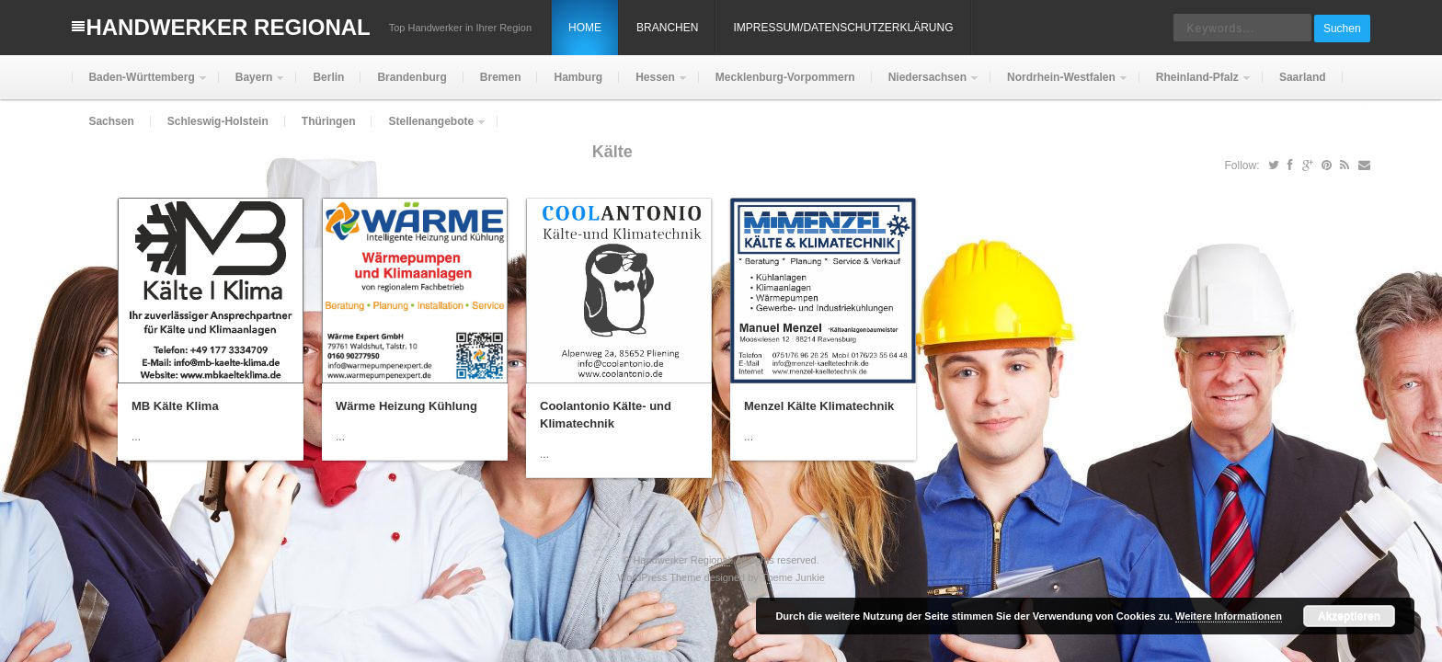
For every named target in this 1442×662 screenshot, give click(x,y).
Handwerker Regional (228, 27)
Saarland (1302, 77)
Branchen (667, 27)
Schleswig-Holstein (218, 121)
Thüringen (329, 121)
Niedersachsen (925, 85)
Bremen (500, 77)
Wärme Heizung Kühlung (406, 406)
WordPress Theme (659, 577)
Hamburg (578, 77)
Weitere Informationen (1228, 616)
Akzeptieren (1349, 616)
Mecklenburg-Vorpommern (785, 77)
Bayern (252, 85)
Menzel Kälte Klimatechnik (819, 406)
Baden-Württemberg (139, 85)
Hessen (653, 85)
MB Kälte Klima (175, 406)
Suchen (1342, 28)
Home (584, 27)
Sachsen (110, 121)
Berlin (328, 77)
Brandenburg (411, 77)
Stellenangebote (429, 129)
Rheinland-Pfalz (1195, 85)
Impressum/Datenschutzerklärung (843, 27)
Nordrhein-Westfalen (1059, 85)
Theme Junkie (793, 577)
